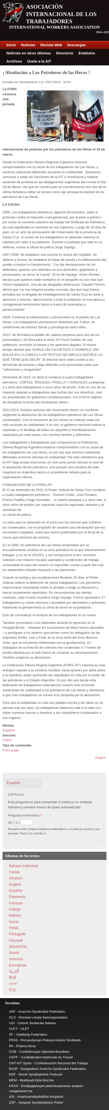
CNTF (13, 1057)
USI (12, 1023)
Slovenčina (18, 946)
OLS (12, 1017)
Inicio (11, 45)
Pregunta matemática (25, 815)
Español (9, 730)
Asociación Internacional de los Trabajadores (61, 14)
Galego (15, 909)
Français (16, 903)
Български (18, 965)
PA (11, 1046)
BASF (13, 1069)
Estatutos (87, 53)
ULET (13, 1029)
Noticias (28, 45)
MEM (13, 1080)
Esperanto (17, 897)
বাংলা (13, 984)
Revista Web (51, 45)
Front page (11, 750)
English (100, 758)
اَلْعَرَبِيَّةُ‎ (14, 971)
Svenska (16, 959)
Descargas (76, 45)
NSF (12, 1074)
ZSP (12, 1102)
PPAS (13, 1040)
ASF (12, 1011)
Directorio (64, 53)
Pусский (16, 940)
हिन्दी (12, 978)
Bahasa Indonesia (23, 866)
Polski (14, 928)
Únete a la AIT (39, 61)
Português (17, 934)
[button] (23, 783)
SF (11, 1034)
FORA (7, 740)
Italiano (15, 915)
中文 (12, 990)
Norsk (13, 922)
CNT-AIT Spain (20, 1063)
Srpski (14, 953)
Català (14, 872)
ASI (11, 1097)
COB (12, 1052)
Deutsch (15, 878)
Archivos (14, 61)
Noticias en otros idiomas (28, 53)
